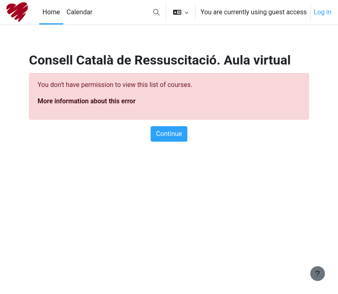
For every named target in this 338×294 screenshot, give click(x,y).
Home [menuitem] (51, 12)
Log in (322, 12)
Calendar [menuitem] (79, 12)
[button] (156, 12)
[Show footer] (317, 273)
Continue (169, 134)
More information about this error (87, 101)
